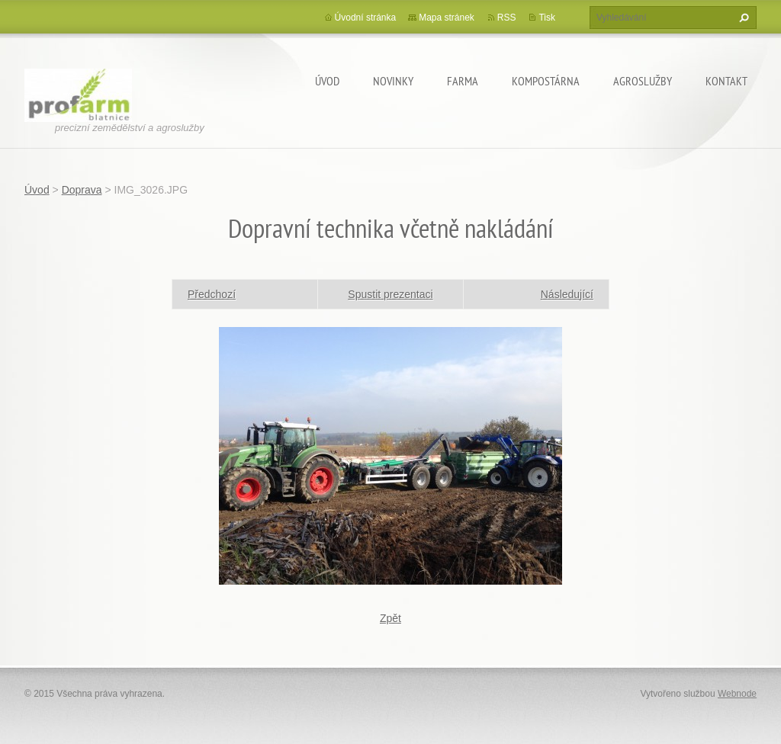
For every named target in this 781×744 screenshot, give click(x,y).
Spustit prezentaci (390, 294)
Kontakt (726, 80)
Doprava (82, 190)
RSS (506, 17)
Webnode (737, 693)
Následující (567, 294)
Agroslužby (642, 80)
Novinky (393, 80)
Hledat (742, 17)
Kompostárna (546, 80)
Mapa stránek (446, 17)
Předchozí (212, 294)
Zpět (390, 618)
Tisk (546, 17)
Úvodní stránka (366, 17)
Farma (462, 80)
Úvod (327, 80)
